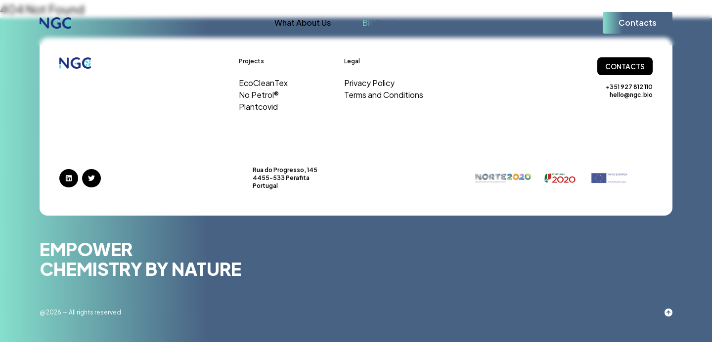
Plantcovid (258, 106)
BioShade (381, 22)
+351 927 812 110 (629, 86)
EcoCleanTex (263, 83)
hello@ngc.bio (631, 94)
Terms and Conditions (383, 94)
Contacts (638, 22)
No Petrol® (259, 94)
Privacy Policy (369, 83)
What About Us (302, 22)
